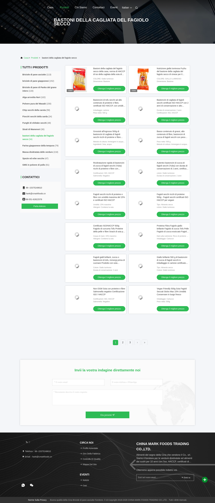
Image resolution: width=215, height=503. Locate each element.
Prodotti (64, 7)
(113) (36, 74)
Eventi (114, 7)
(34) (38, 137)
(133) (39, 89)
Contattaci (98, 7)
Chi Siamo (81, 7)
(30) (33, 129)
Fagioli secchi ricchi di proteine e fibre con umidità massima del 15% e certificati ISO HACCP (109, 197)
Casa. (50, 7)
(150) (36, 104)
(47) (35, 158)
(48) (36, 123)
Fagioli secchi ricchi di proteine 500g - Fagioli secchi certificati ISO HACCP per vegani (172, 197)
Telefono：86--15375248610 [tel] (36, 451)
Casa (26, 58)
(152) (38, 81)
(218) (40, 152)
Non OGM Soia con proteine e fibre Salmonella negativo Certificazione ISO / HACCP (109, 291)
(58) (36, 110)
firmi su (185, 477)
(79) (40, 145)
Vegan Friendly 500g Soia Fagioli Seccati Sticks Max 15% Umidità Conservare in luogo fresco (172, 291)
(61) (35, 165)
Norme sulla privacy (37, 500)
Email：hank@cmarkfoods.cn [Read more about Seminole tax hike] (37, 457)
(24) (37, 116)
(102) (34, 97)
